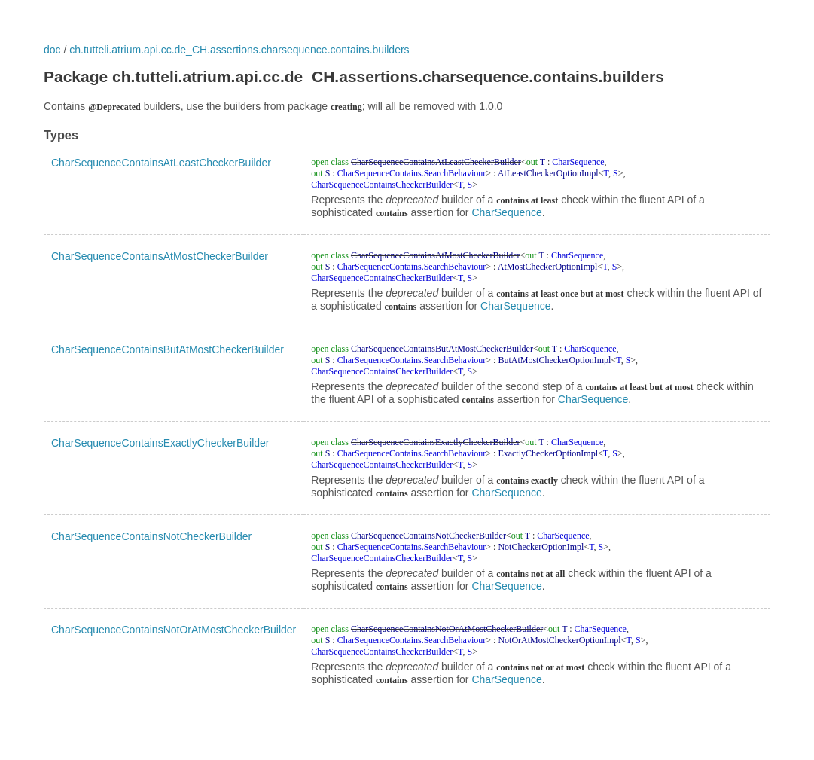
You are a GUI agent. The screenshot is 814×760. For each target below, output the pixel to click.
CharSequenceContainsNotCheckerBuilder (151, 536)
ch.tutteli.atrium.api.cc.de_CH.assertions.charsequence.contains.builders (239, 50)
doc (52, 50)
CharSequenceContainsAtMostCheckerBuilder (159, 256)
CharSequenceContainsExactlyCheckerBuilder (160, 443)
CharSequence (506, 212)
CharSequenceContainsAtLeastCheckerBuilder (161, 163)
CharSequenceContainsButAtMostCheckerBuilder (167, 349)
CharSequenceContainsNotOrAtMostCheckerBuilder (173, 630)
